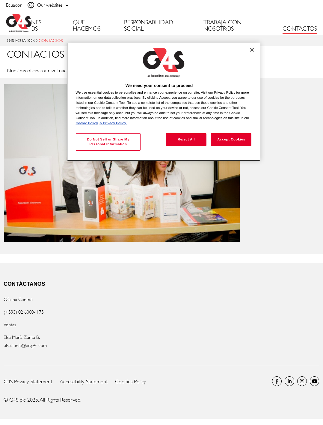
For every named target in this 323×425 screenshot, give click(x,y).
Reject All (186, 139)
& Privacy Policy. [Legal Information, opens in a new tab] (113, 123)
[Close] (252, 49)
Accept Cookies (231, 139)
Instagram (302, 381)
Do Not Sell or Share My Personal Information (108, 141)
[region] (164, 102)
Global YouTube (314, 381)
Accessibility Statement (84, 381)
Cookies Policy (130, 381)
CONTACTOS (300, 29)
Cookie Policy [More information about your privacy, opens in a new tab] (87, 123)
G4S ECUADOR (21, 40)
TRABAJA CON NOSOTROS (222, 25)
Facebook (277, 381)
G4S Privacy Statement (28, 381)
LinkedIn (289, 381)
